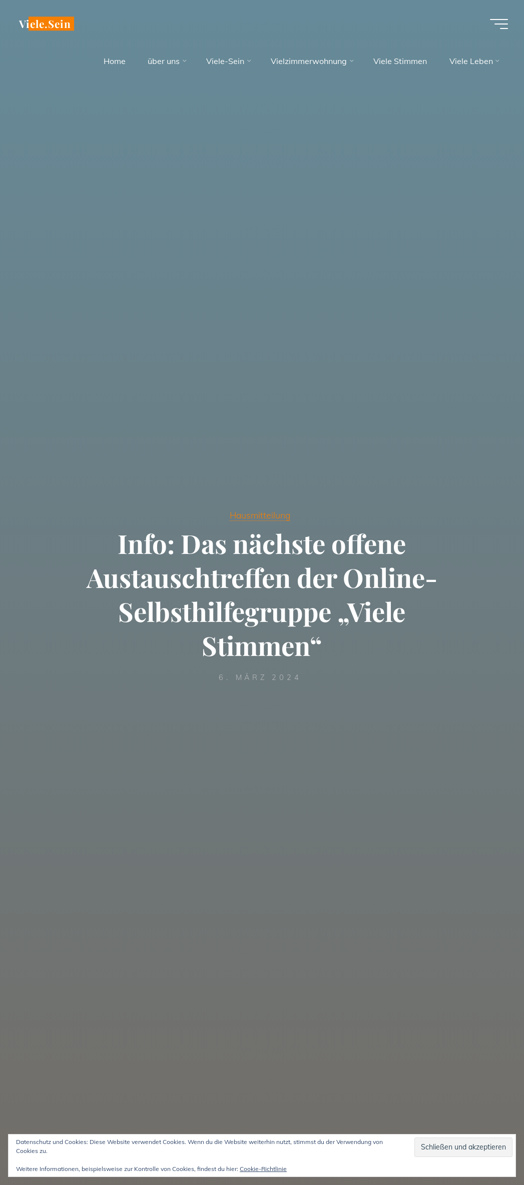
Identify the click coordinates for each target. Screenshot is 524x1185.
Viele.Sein (45, 23)
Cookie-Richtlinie (263, 1168)
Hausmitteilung (260, 515)
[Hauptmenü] (499, 24)
